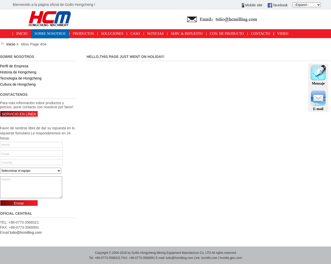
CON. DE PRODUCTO (227, 34)
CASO (135, 34)
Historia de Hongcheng (18, 72)
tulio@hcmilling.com (26, 232)
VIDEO (282, 34)
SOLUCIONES (112, 34)
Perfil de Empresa (14, 66)
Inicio (10, 44)
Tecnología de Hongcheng (21, 78)
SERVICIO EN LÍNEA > (19, 116)
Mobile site (252, 5)
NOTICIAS (155, 34)
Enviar (19, 203)
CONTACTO (260, 34)
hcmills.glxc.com (231, 258)
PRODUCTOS (83, 34)
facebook (277, 5)
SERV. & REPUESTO (187, 34)
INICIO (21, 34)
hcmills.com (209, 258)
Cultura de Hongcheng (18, 84)
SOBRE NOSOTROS (50, 34)
